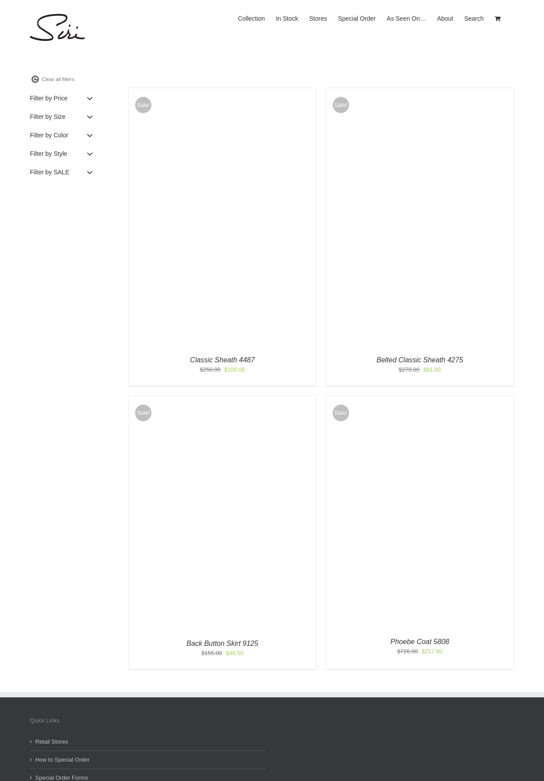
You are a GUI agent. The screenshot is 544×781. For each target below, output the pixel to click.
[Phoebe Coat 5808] (397, 400)
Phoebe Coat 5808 (419, 641)
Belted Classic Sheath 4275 (419, 360)
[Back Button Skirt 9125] (218, 400)
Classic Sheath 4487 (222, 360)
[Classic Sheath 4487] (222, 92)
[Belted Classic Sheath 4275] (420, 92)
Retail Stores (51, 741)
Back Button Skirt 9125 (222, 643)
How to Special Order (62, 759)
